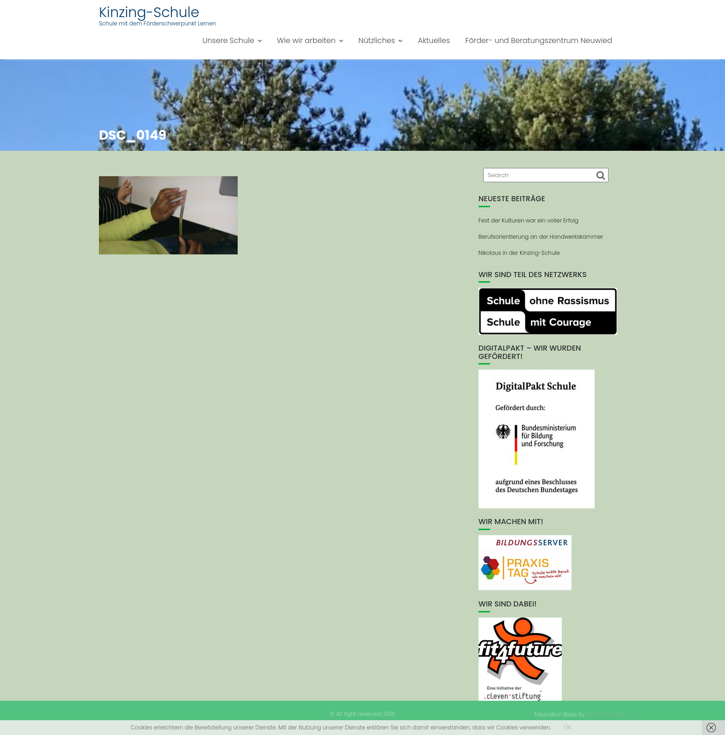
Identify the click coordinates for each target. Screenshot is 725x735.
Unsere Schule (228, 40)
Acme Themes (606, 714)
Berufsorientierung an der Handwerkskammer (541, 237)
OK (567, 727)
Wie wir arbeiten (306, 40)
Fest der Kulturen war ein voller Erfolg (528, 220)
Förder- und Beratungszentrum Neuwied (538, 40)
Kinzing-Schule (149, 12)
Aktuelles (434, 40)
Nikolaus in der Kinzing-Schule (519, 253)
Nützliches (376, 40)
